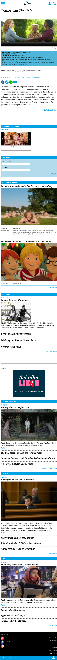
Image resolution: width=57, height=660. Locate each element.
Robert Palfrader (23, 234)
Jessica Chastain (24, 62)
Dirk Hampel (17, 283)
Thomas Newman (22, 59)
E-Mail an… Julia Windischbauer (16, 334)
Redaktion (53, 640)
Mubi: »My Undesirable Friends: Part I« (19, 565)
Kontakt (54, 647)
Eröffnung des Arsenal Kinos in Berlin (18, 340)
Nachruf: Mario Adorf (11, 347)
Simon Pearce (45, 234)
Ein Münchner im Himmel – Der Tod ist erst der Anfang (26, 186)
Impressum (53, 653)
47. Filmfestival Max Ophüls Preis (17, 464)
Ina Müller (42, 230)
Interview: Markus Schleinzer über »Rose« (21, 543)
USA (3, 52)
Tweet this (7, 82)
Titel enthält (7, 162)
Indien (7, 52)
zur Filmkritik (50, 110)
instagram (7, 646)
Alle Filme (53, 287)
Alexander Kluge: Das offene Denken (18, 549)
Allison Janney (50, 62)
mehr (3, 448)
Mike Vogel (5, 64)
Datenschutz (53, 650)
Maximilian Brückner (29, 232)
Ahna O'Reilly (41, 62)
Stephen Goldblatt (38, 57)
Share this (2, 82)
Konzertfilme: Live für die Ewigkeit (17, 538)
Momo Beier (49, 232)
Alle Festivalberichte (49, 468)
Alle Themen (53, 553)
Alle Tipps (53, 625)
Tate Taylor (7, 57)
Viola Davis (15, 62)
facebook (7, 642)
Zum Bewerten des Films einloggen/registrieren (20, 77)
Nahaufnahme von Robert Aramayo (17, 480)
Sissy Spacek (33, 62)
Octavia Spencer (13, 64)
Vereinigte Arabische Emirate (18, 52)
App (9, 658)
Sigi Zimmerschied (35, 234)
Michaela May (41, 232)
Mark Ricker (33, 59)
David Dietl (16, 228)
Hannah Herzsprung (19, 230)
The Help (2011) (9, 147)
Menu (2, 3)
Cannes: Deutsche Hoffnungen (15, 300)
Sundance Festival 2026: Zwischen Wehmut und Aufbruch (28, 458)
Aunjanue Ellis (23, 64)
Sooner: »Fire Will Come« (13, 610)
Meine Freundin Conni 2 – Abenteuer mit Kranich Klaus (26, 242)
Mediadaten (53, 644)
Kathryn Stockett (25, 57)
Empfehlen (15, 82)
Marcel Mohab (49, 230)
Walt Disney (41, 59)
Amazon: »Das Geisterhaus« (14, 621)
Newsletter (53, 637)
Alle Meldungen (51, 351)
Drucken (19, 82)
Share (11, 82)
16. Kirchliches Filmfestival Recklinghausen (21, 453)
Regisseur (6, 168)
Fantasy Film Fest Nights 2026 (15, 407)
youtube (7, 638)
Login (49, 4)
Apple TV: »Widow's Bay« (13, 615)
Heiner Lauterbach (32, 230)
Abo (3, 658)
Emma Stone (7, 62)
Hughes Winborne (10, 59)
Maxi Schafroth (18, 232)
